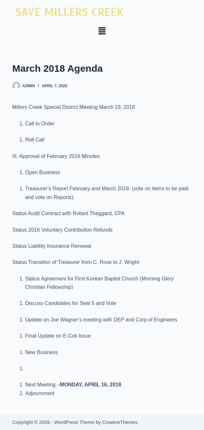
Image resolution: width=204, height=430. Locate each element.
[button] (101, 31)
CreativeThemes (120, 422)
